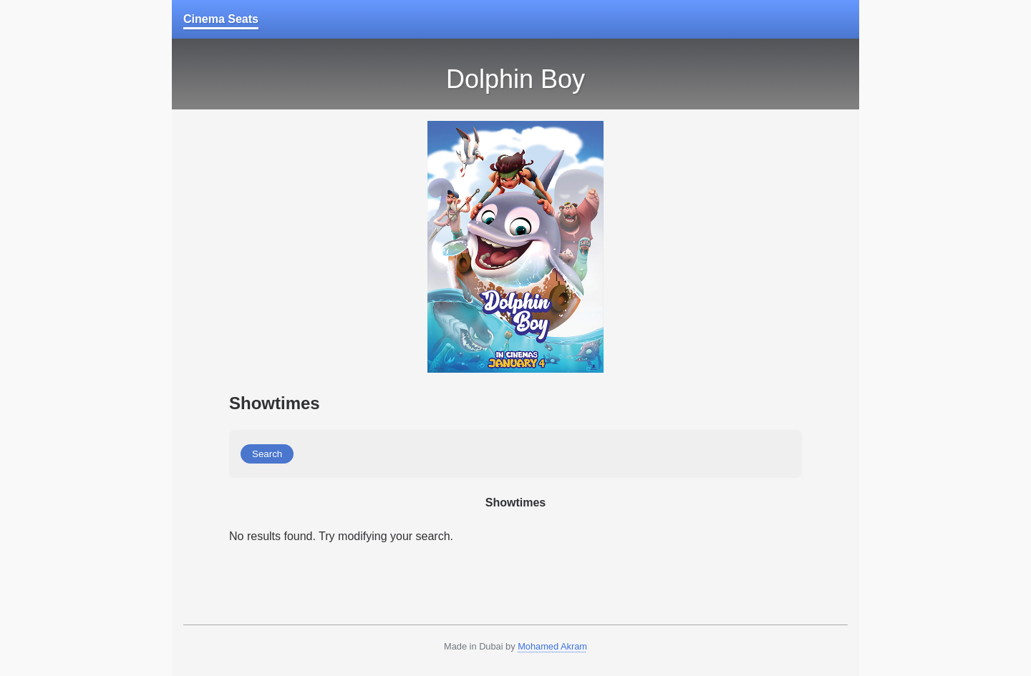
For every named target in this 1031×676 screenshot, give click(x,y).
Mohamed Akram (552, 646)
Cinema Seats (220, 19)
